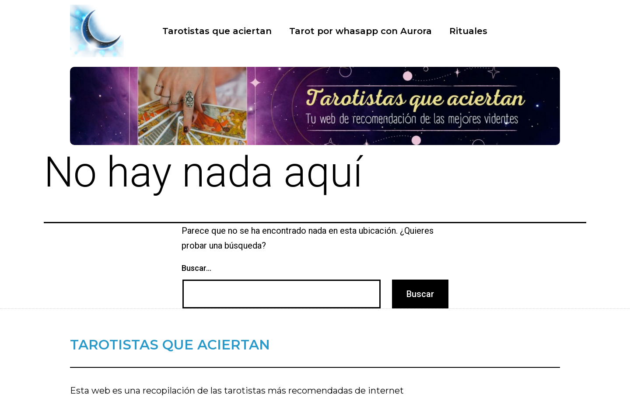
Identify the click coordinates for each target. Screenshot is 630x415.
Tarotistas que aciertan (217, 31)
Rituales (468, 31)
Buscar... (196, 268)
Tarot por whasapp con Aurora (360, 31)
